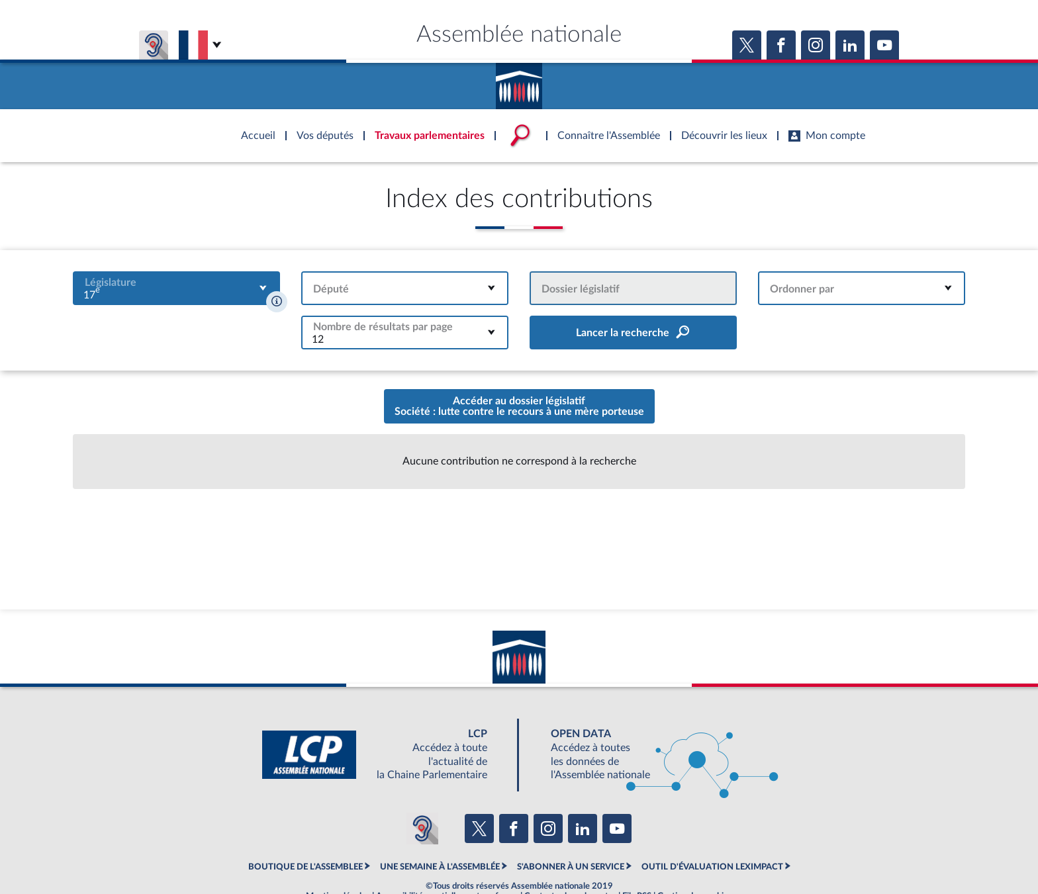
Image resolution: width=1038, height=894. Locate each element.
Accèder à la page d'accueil (519, 81)
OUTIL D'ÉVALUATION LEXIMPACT (712, 867)
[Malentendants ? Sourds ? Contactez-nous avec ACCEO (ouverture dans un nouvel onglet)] (422, 828)
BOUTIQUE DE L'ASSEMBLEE (305, 867)
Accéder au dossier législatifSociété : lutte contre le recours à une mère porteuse (519, 406)
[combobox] (176, 288)
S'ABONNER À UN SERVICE (570, 867)
